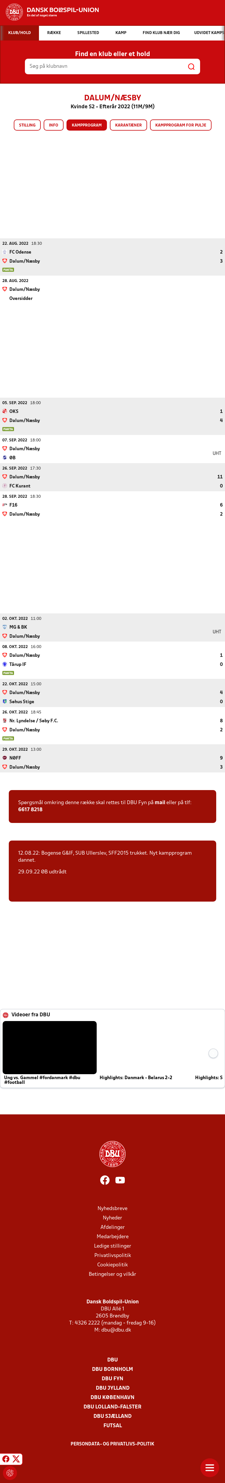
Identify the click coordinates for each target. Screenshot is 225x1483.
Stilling (27, 125)
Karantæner (128, 125)
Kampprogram (87, 125)
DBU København (112, 1397)
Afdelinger (112, 1227)
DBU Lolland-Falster (112, 1406)
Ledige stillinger (112, 1246)
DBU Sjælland (112, 1416)
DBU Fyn (112, 1378)
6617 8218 (30, 809)
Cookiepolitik (112, 1264)
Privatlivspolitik (112, 1255)
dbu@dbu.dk (116, 1329)
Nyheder (112, 1217)
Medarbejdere (113, 1236)
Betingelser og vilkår (112, 1274)
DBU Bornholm (112, 1369)
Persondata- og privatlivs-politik (112, 1444)
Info (53, 125)
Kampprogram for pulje (180, 125)
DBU (112, 1359)
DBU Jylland (112, 1388)
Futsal (112, 1425)
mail (160, 802)
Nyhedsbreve (112, 1208)
